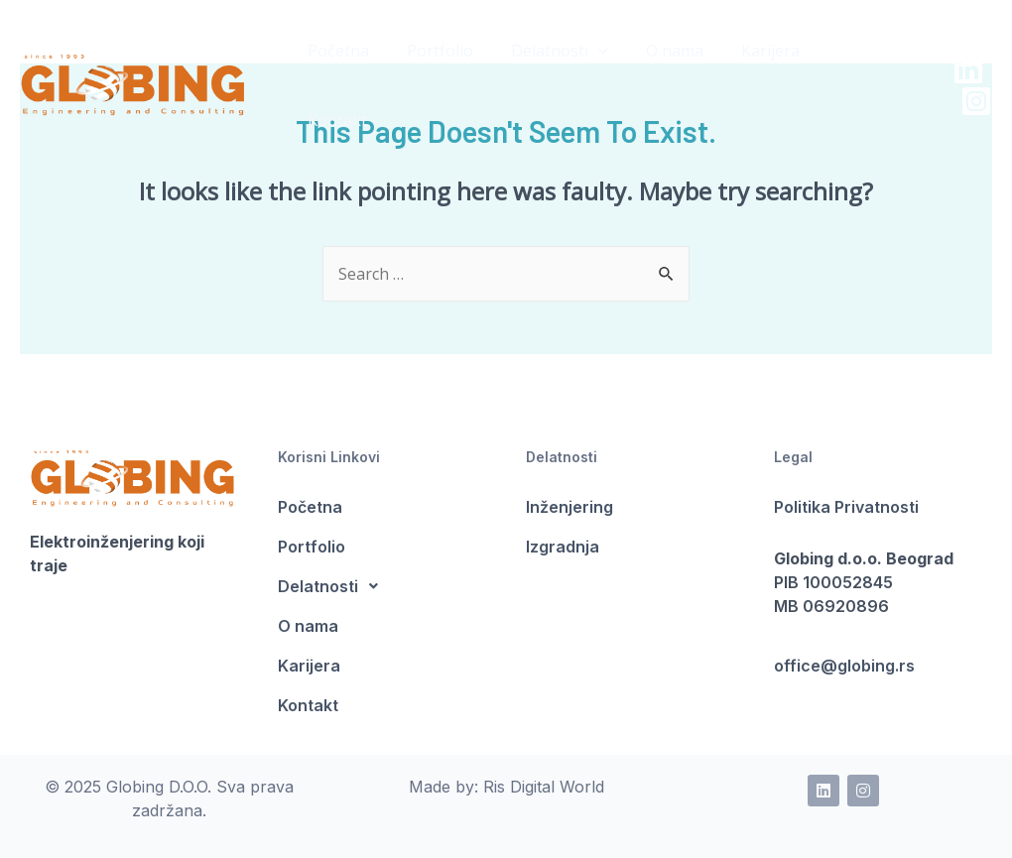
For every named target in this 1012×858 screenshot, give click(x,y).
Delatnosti (544, 52)
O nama (308, 626)
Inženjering (569, 507)
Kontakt (308, 705)
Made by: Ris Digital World (506, 787)
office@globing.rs (844, 665)
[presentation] (583, 50)
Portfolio (311, 546)
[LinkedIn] (935, 35)
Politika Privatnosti (846, 507)
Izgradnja (562, 546)
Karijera (309, 665)
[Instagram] (943, 66)
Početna (310, 507)
